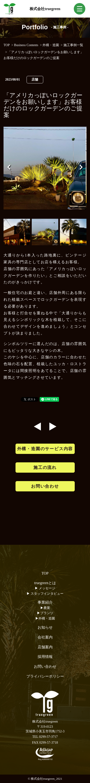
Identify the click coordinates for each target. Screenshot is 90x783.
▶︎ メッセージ (45, 588)
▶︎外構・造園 (45, 618)
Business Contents (26, 45)
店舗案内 (45, 647)
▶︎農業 (45, 608)
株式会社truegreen (45, 9)
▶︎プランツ (45, 613)
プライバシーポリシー (45, 676)
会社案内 (45, 637)
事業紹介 (45, 602)
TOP (7, 45)
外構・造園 (51, 45)
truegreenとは (45, 583)
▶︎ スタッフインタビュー (45, 593)
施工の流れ (45, 467)
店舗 (34, 79)
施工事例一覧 (73, 45)
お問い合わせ (45, 486)
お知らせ (45, 627)
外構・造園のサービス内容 (45, 448)
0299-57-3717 (48, 736)
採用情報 (45, 657)
